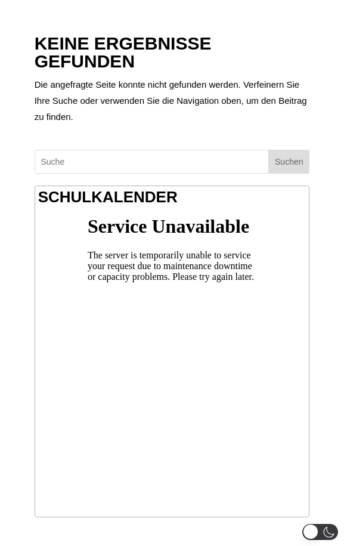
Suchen (289, 161)
